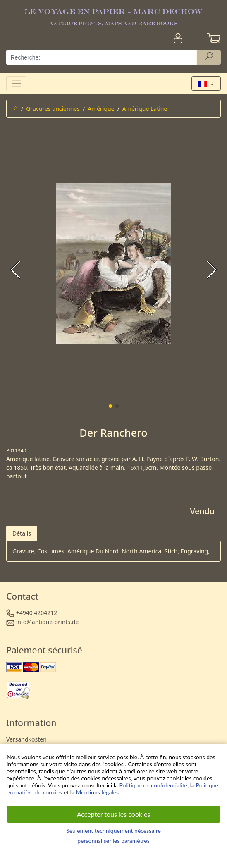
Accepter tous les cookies (114, 814)
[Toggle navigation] (16, 83)
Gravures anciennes (53, 108)
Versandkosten (26, 739)
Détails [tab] (21, 533)
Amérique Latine (144, 108)
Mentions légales (97, 792)
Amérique (101, 108)
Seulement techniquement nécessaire (113, 830)
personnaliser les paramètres (113, 840)
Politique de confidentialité (153, 785)
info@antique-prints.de (47, 622)
